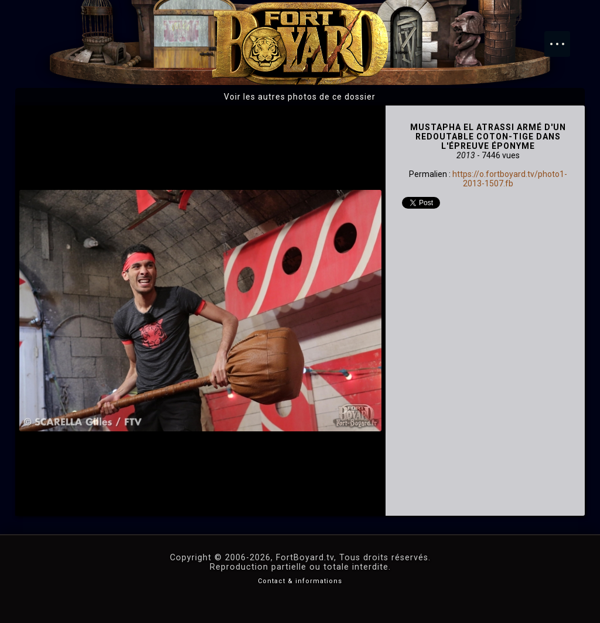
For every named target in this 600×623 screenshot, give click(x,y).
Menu (563, 38)
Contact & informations (300, 581)
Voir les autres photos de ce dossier (300, 96)
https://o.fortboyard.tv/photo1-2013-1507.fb (509, 178)
